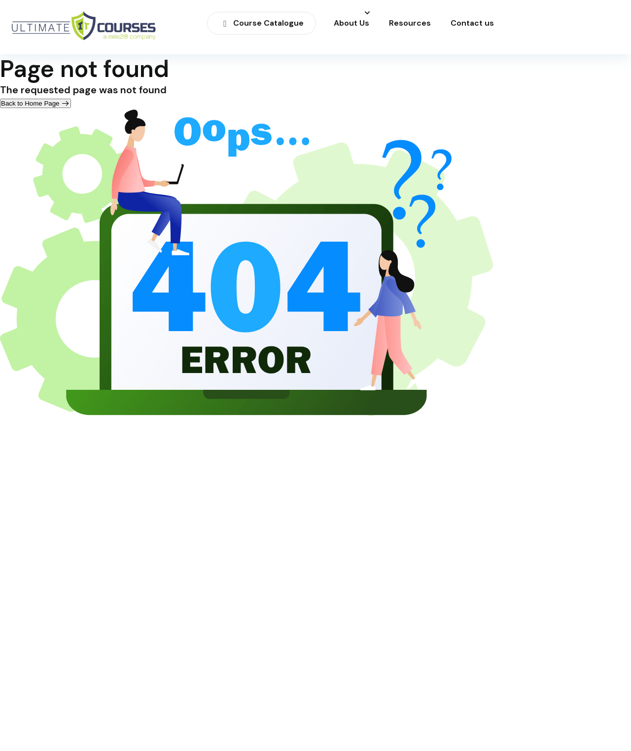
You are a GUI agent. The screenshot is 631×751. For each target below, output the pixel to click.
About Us (351, 23)
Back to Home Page (35, 103)
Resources (410, 23)
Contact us (472, 23)
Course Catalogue (261, 23)
